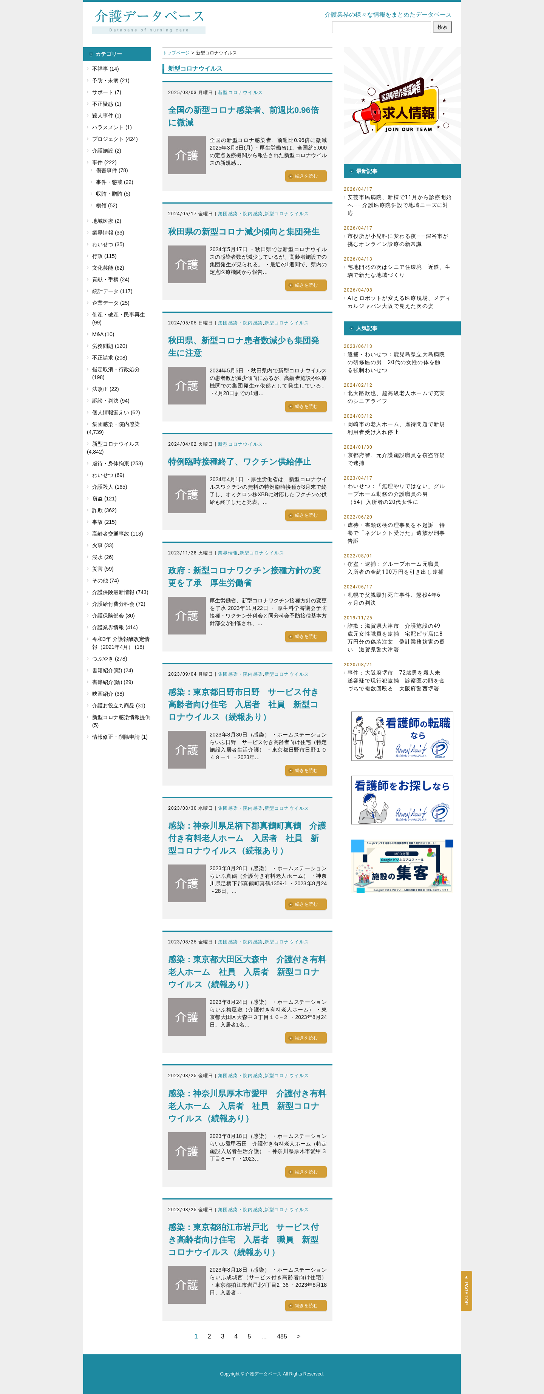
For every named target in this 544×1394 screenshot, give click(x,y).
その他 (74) (105, 580)
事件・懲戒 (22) (114, 182)
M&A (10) (103, 334)
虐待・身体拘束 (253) (117, 463)
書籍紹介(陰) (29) (112, 682)
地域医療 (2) (106, 221)
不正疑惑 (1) (106, 104)
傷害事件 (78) (112, 170)
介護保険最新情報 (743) (120, 592)
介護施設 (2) (106, 151)
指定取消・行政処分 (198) (116, 373)
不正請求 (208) (109, 358)
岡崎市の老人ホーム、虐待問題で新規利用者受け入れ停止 (396, 428)
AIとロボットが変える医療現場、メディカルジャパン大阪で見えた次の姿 (399, 302)
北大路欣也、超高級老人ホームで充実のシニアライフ (396, 397)
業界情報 (228, 553)
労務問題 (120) (109, 346)
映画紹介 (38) (108, 694)
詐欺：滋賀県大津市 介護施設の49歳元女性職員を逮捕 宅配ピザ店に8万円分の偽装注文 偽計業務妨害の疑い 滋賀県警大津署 (396, 638)
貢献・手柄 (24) (111, 279)
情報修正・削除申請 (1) (120, 737)
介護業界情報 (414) (115, 627)
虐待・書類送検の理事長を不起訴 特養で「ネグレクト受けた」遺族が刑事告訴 (396, 533)
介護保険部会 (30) (113, 616)
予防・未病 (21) (111, 80)
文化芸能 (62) (108, 268)
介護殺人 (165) (109, 487)
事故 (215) (104, 522)
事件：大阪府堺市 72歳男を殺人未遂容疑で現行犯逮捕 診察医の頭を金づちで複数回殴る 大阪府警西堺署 (396, 681)
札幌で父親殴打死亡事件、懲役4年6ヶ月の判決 (394, 599)
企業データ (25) (111, 303)
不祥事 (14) (105, 69)
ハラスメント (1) (112, 127)
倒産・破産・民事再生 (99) (118, 319)
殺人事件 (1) (106, 116)
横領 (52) (106, 205)
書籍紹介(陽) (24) (112, 670)
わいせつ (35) (108, 244)
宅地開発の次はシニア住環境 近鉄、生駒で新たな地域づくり (399, 271)
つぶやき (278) (109, 659)
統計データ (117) (112, 291)
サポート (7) (106, 92)
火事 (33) (103, 545)
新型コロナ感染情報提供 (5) (121, 721)
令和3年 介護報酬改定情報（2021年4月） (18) (121, 643)
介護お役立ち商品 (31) (118, 705)
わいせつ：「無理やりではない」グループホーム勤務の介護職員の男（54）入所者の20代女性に (396, 494)
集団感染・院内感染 (240, 213)
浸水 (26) (103, 557)
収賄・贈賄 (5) (113, 194)
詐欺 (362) (104, 510)
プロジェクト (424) (115, 139)
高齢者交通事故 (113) (117, 534)
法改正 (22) (105, 389)
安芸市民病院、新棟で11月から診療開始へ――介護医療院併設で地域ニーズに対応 (400, 205)
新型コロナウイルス (240, 92)
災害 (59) (103, 569)
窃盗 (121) (104, 499)
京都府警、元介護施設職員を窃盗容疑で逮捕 (396, 459)
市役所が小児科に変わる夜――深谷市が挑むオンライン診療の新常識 (398, 240)
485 (282, 1336)
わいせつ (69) (108, 475)
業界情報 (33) (108, 233)
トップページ (176, 53)
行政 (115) (104, 256)
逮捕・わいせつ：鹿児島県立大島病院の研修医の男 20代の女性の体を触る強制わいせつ (396, 362)
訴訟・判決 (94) (111, 401)
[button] (402, 105)
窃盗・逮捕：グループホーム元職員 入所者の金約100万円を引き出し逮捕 (396, 568)
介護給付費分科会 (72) (118, 604)
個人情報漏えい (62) (116, 412)
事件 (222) (104, 162)
